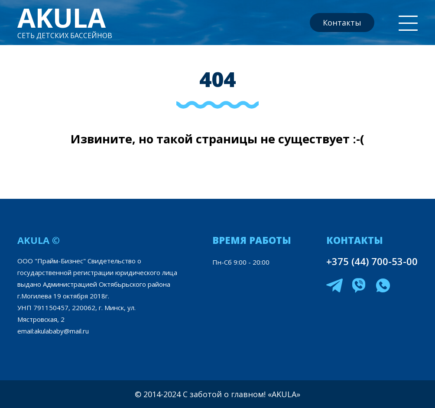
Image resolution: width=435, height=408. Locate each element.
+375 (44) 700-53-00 (372, 261)
